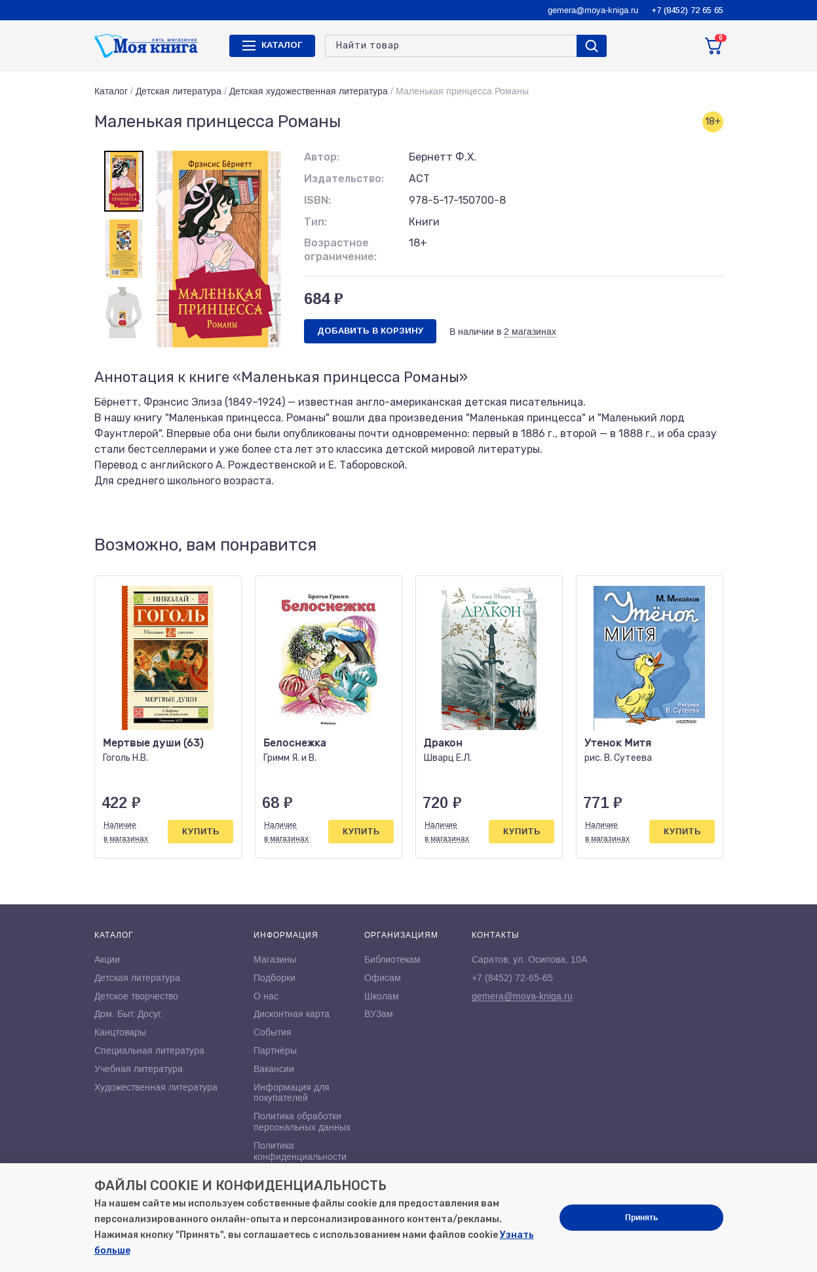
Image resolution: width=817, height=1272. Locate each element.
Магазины (275, 959)
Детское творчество (136, 996)
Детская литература (178, 91)
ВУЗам (378, 1014)
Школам (381, 996)
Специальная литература (149, 1050)
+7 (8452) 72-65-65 (512, 978)
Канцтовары (120, 1032)
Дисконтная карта (292, 1014)
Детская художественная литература (308, 91)
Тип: (315, 222)
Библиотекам (392, 959)
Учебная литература (138, 1069)
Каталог (111, 91)
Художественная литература (156, 1087)
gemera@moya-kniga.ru (593, 10)
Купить (200, 831)
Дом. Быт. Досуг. (128, 1014)
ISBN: (317, 200)
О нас (266, 996)
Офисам (382, 978)
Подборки (274, 978)
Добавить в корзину (370, 331)
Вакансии (274, 1069)
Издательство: (344, 178)
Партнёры (275, 1050)
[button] (686, 545)
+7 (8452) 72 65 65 (687, 10)
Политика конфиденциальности (300, 1151)
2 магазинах (530, 331)
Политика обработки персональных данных (302, 1121)
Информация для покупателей (292, 1093)
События (273, 1032)
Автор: (321, 157)
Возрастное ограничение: (340, 250)
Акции (107, 959)
